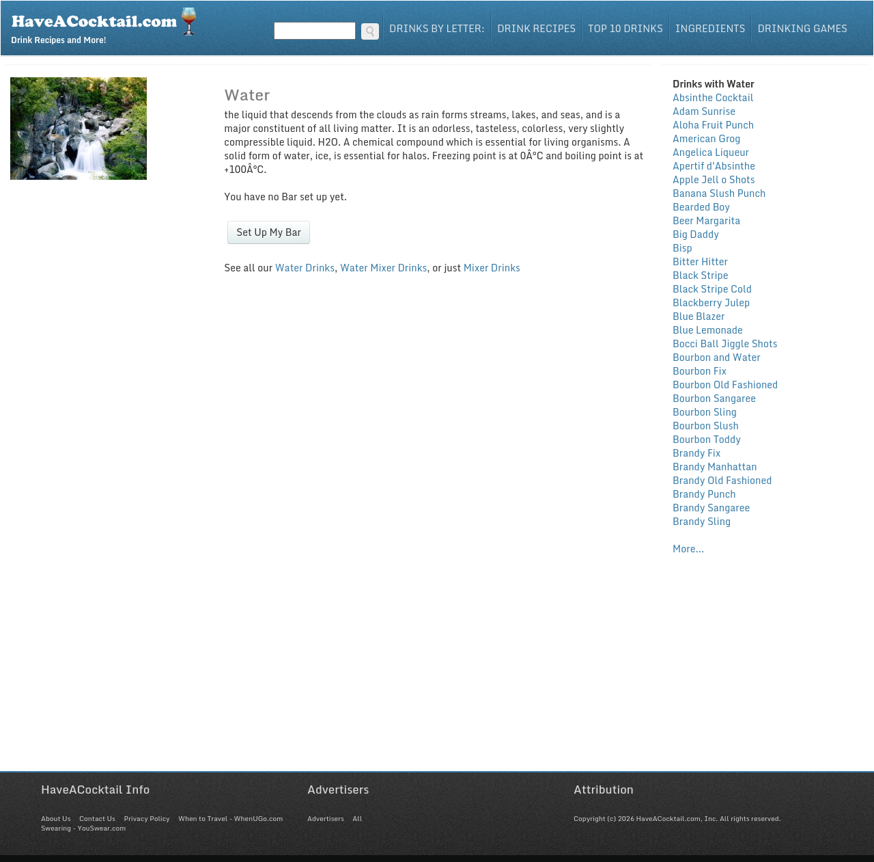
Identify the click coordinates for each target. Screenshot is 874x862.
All (357, 818)
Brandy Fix (696, 453)
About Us (55, 818)
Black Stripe (700, 275)
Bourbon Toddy (707, 439)
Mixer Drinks (492, 267)
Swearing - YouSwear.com (83, 827)
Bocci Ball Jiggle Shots (725, 343)
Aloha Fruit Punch (713, 125)
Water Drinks (305, 267)
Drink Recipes (536, 28)
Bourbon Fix (700, 371)
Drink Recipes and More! (108, 25)
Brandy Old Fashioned (722, 480)
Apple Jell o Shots (714, 179)
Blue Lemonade (708, 330)
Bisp (682, 248)
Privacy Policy (146, 818)
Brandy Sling (702, 521)
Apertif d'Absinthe (714, 166)
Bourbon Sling (705, 412)
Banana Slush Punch (719, 193)
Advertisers (325, 818)
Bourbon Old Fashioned (725, 384)
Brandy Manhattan (715, 466)
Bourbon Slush (706, 425)
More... (688, 548)
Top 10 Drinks (625, 28)
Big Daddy (696, 234)
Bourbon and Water (717, 357)
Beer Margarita (706, 220)
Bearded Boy (701, 207)
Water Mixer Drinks (383, 267)
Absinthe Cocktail (713, 97)
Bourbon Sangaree (714, 398)
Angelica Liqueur (711, 152)
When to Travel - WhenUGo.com (230, 818)
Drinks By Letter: (437, 28)
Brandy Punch (704, 494)
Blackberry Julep (711, 302)
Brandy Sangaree (711, 507)
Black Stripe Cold (712, 289)
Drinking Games (802, 28)
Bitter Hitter (700, 261)
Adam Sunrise (704, 111)
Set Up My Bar (268, 232)
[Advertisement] (437, 675)
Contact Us (97, 818)
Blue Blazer (698, 316)
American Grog (706, 138)
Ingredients (710, 28)
